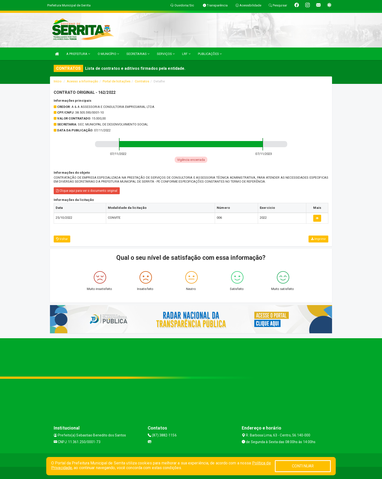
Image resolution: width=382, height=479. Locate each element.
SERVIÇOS (166, 54)
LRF (186, 54)
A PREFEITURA (78, 54)
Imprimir (318, 239)
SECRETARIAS (137, 54)
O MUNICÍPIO (108, 54)
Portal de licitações (116, 81)
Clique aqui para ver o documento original (86, 190)
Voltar (62, 239)
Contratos (142, 81)
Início (58, 81)
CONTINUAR (303, 466)
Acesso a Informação (82, 81)
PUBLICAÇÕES (210, 54)
